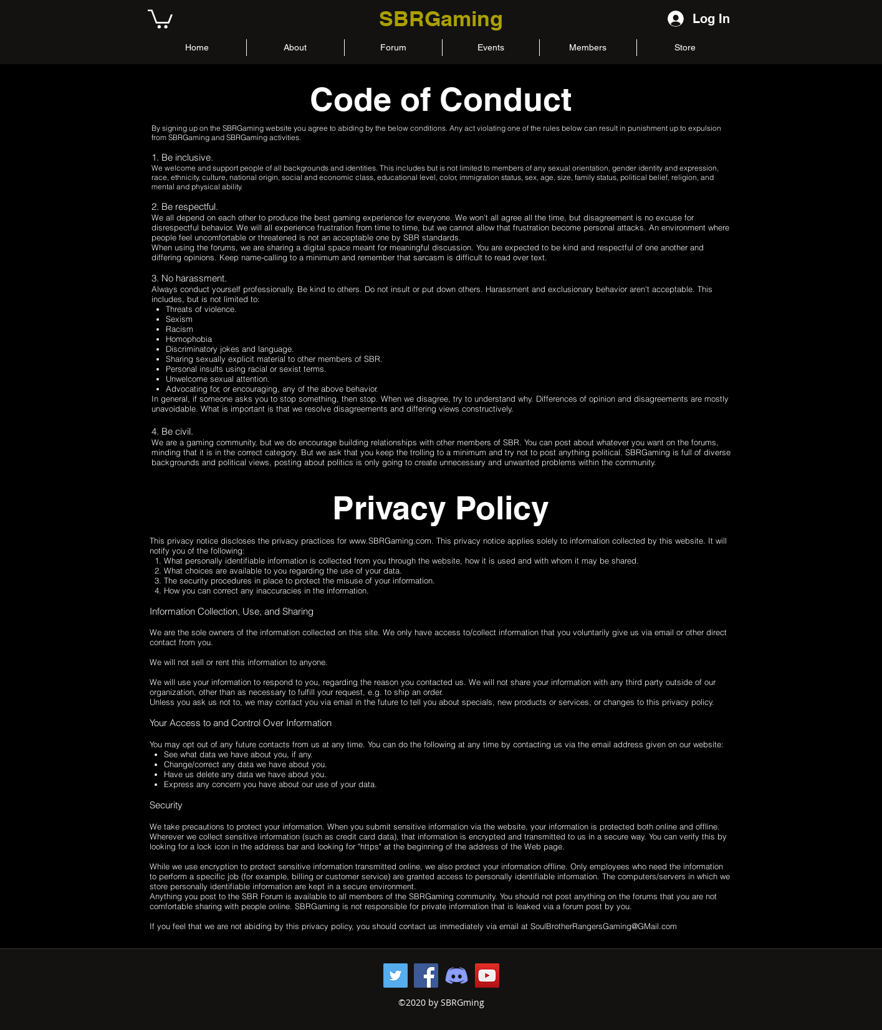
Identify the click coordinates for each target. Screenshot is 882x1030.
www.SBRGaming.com (390, 541)
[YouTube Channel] (487, 975)
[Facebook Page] (426, 975)
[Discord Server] (456, 975)
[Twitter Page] (395, 975)
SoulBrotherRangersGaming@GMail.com (603, 926)
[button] (160, 18)
